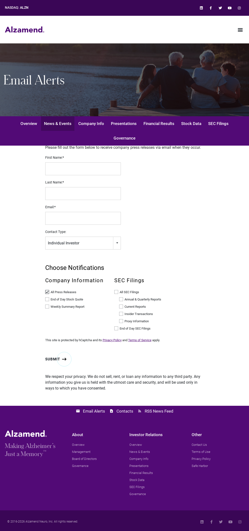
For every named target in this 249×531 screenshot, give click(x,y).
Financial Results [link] (158, 123)
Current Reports (135, 306)
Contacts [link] (124, 411)
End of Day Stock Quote (67, 299)
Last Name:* (54, 182)
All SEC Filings (129, 292)
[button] (240, 29)
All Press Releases (63, 292)
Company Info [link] (91, 123)
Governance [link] (124, 138)
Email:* (50, 207)
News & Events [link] (57, 123)
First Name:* (54, 157)
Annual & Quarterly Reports (142, 299)
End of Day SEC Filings (135, 328)
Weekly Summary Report (67, 306)
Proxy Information (136, 321)
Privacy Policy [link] (112, 340)
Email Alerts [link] (94, 411)
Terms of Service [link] (139, 340)
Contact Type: (55, 231)
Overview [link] (28, 123)
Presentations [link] (124, 123)
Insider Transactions (138, 314)
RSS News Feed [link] (159, 411)
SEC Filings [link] (218, 123)
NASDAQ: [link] (16, 8)
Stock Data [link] (191, 123)
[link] (201, 8)
